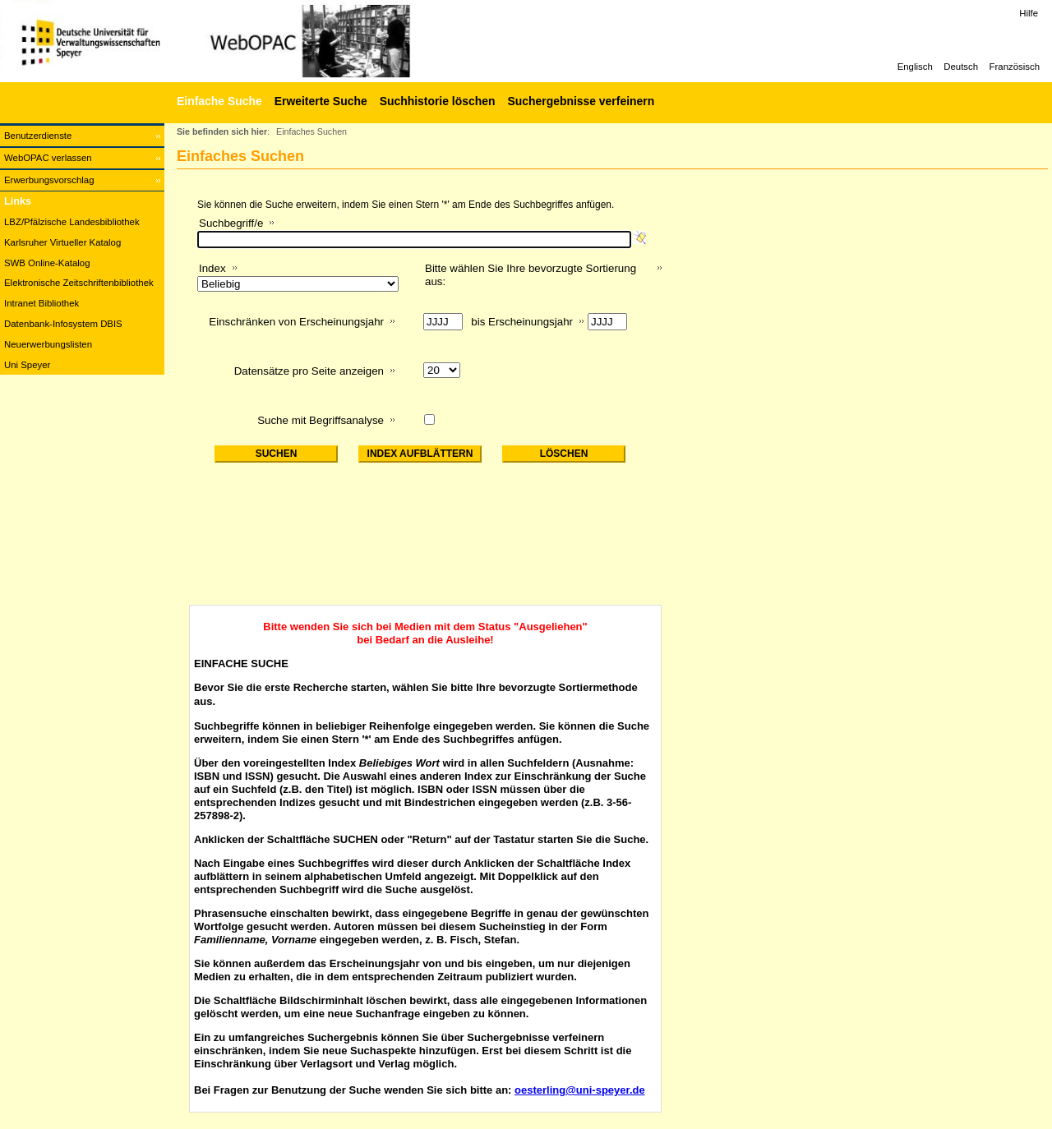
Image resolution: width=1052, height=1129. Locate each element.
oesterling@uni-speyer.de (579, 1090)
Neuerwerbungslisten (48, 344)
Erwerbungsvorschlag (49, 180)
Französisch (1015, 66)
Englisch (915, 66)
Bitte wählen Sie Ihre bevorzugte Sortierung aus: (530, 275)
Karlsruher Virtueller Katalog (62, 242)
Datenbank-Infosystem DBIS (63, 324)
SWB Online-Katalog (47, 263)
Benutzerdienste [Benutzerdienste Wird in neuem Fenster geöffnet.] (38, 136)
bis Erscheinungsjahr (522, 322)
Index (212, 268)
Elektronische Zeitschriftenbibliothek (79, 283)
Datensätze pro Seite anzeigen (309, 371)
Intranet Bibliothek (41, 303)
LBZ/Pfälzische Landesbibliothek (72, 222)
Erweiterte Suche (321, 101)
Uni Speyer (27, 365)
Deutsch (961, 66)
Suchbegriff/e (231, 223)
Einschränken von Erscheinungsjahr (296, 322)
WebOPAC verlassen (48, 158)
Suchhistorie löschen (438, 101)
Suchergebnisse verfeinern (580, 101)
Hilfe (1028, 13)
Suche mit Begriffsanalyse (320, 420)
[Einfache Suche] (217, 101)
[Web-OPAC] (246, 41)
